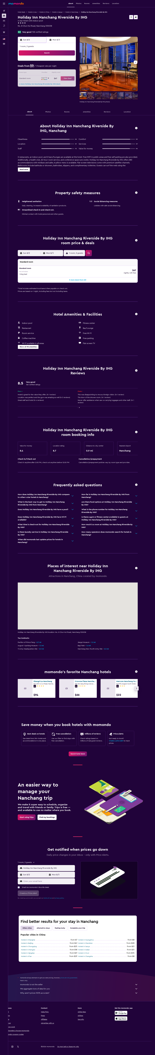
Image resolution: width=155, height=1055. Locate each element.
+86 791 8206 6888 (30, 29)
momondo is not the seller (83, 982)
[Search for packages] (4, 25)
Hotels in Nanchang (75, 12)
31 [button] (45, 90)
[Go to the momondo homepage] (16, 3)
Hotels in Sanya (88, 944)
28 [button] (68, 84)
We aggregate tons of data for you (83, 986)
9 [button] (39, 73)
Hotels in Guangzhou (90, 937)
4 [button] (51, 67)
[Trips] (4, 32)
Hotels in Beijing (31, 941)
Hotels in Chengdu (32, 947)
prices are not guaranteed (72, 975)
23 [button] (40, 84)
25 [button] (51, 84)
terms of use (52, 895)
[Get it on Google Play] (125, 1010)
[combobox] (52, 865)
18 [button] (51, 79)
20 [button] (62, 79)
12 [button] (57, 73)
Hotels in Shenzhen (89, 941)
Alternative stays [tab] (47, 925)
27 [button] (62, 84)
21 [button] (68, 79)
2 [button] (39, 67)
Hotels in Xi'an (30, 954)
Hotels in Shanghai (32, 937)
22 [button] (74, 79)
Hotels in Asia (36, 12)
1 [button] (73, 62)
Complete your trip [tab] (81, 925)
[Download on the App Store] (125, 1016)
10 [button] (45, 73)
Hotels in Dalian (88, 947)
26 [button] (57, 84)
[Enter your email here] (52, 878)
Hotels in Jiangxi (61, 12)
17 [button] (45, 79)
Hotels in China (48, 12)
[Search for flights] (4, 10)
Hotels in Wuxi (87, 950)
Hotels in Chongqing (33, 944)
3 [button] (45, 67)
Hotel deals (25, 12)
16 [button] (40, 79)
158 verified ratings (44, 32)
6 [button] (62, 67)
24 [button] (45, 84)
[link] (81, 751)
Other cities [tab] (31, 925)
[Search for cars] (4, 20)
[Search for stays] (4, 15)
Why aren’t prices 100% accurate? (83, 990)
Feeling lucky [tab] (64, 925)
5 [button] (56, 67)
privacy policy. (63, 895)
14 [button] (68, 73)
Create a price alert (120, 738)
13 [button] (62, 73)
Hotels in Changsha (89, 954)
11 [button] (51, 73)
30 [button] (40, 90)
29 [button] (74, 84)
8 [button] (73, 67)
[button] (4, 3)
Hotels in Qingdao (32, 950)
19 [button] (57, 79)
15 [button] (74, 73)
